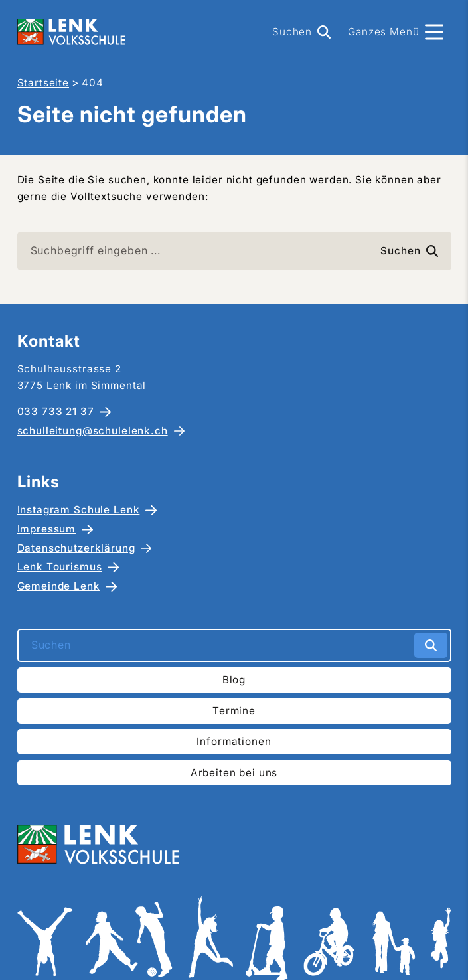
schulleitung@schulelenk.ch (92, 430)
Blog (234, 679)
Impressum (46, 529)
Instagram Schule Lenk (78, 509)
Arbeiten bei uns (234, 772)
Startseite (43, 82)
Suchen (408, 250)
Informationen (233, 741)
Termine (234, 710)
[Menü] (395, 32)
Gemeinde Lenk (58, 586)
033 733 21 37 (55, 411)
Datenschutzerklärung (76, 548)
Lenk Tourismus (59, 566)
